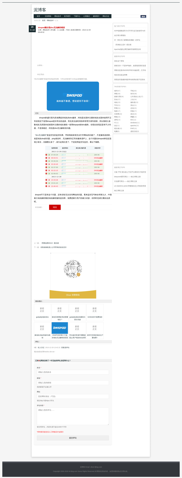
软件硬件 (67, 16)
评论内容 (40, 405)
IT (115, 123)
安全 (115, 99)
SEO (132, 94)
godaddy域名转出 (42, 317)
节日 (115, 105)
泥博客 (40, 9)
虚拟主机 (133, 131)
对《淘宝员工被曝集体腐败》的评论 (127, 40)
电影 (115, 111)
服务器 (132, 102)
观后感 (116, 128)
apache (133, 125)
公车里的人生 (135, 96)
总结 (132, 108)
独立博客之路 (119, 190)
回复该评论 (65, 347)
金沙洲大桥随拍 (120, 35)
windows (133, 123)
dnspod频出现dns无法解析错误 (51, 28)
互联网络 (48, 16)
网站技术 (57, 16)
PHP (132, 128)
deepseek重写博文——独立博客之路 (127, 177)
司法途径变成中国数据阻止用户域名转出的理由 (77, 337)
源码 (115, 120)
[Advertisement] (73, 41)
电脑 (115, 131)
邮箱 (39, 378)
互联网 (116, 114)
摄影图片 (96, 16)
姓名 (39, 368)
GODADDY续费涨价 (95, 317)
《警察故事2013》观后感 (50, 243)
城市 (115, 91)
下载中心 (77, 16)
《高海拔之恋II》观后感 (122, 45)
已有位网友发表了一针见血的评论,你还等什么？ (53, 361)
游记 (132, 114)
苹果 (115, 108)
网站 (38, 392)
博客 (115, 94)
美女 (132, 105)
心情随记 (86, 16)
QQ (115, 125)
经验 (132, 111)
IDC (131, 120)
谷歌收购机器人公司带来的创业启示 (54, 247)
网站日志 (106, 16)
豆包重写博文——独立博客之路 (125, 181)
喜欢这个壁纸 (119, 61)
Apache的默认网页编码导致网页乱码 (127, 49)
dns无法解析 (41, 135)
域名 (55, 207)
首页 (38, 16)
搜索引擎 (117, 96)
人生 (132, 99)
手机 (132, 91)
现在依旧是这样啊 (120, 75)
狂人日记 (41, 347)
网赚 (132, 117)
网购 (115, 117)
